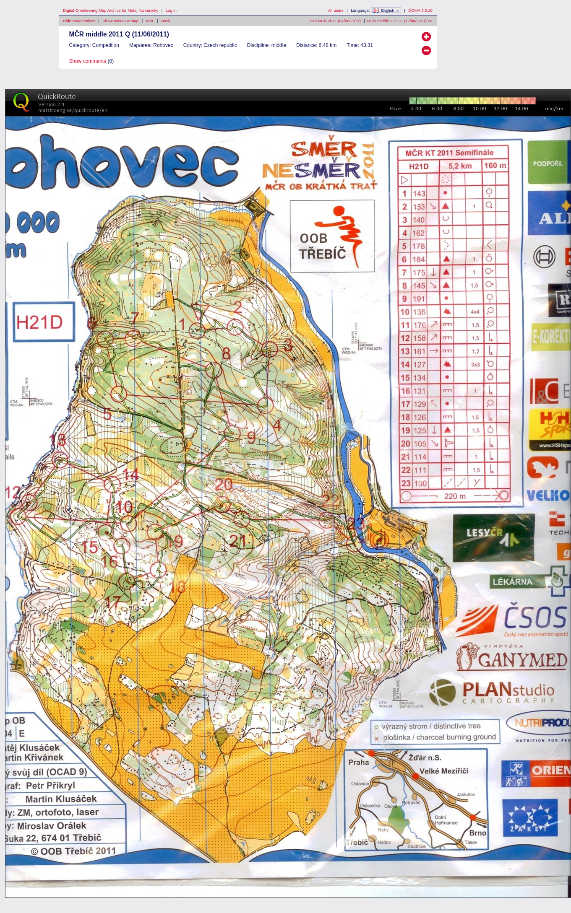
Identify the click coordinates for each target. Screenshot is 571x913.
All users (336, 10)
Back (165, 20)
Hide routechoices (79, 20)
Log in (171, 10)
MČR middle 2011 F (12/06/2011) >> (400, 20)
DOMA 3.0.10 (420, 10)
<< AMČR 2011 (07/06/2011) (335, 20)
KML (150, 20)
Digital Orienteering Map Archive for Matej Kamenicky (110, 10)
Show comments (88, 61)
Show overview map (120, 20)
